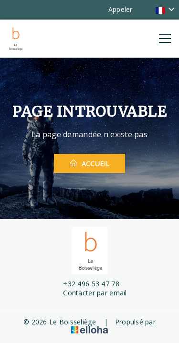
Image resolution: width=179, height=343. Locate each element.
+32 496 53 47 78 (85, 283)
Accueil (89, 163)
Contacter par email (89, 292)
